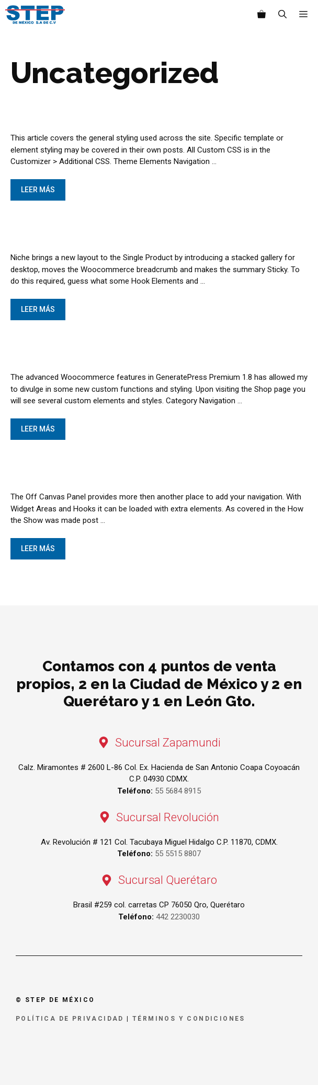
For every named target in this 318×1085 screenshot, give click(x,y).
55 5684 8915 (178, 791)
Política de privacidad (70, 1018)
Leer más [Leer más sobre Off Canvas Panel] (38, 548)
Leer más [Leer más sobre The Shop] (38, 429)
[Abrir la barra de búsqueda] (282, 14)
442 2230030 (178, 916)
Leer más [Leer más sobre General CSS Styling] (38, 189)
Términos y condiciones (188, 1018)
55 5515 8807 (178, 853)
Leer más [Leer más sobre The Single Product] (38, 309)
